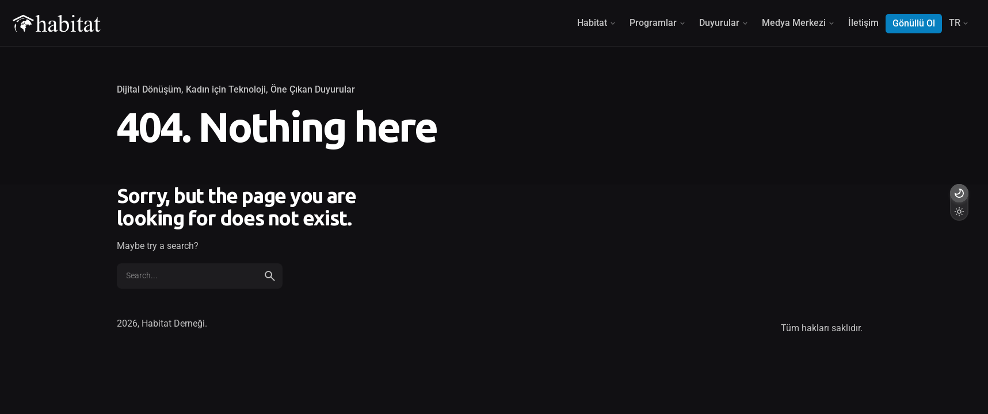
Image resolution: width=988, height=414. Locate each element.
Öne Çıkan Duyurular (312, 90)
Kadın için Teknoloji (226, 90)
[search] (270, 276)
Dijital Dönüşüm (149, 90)
